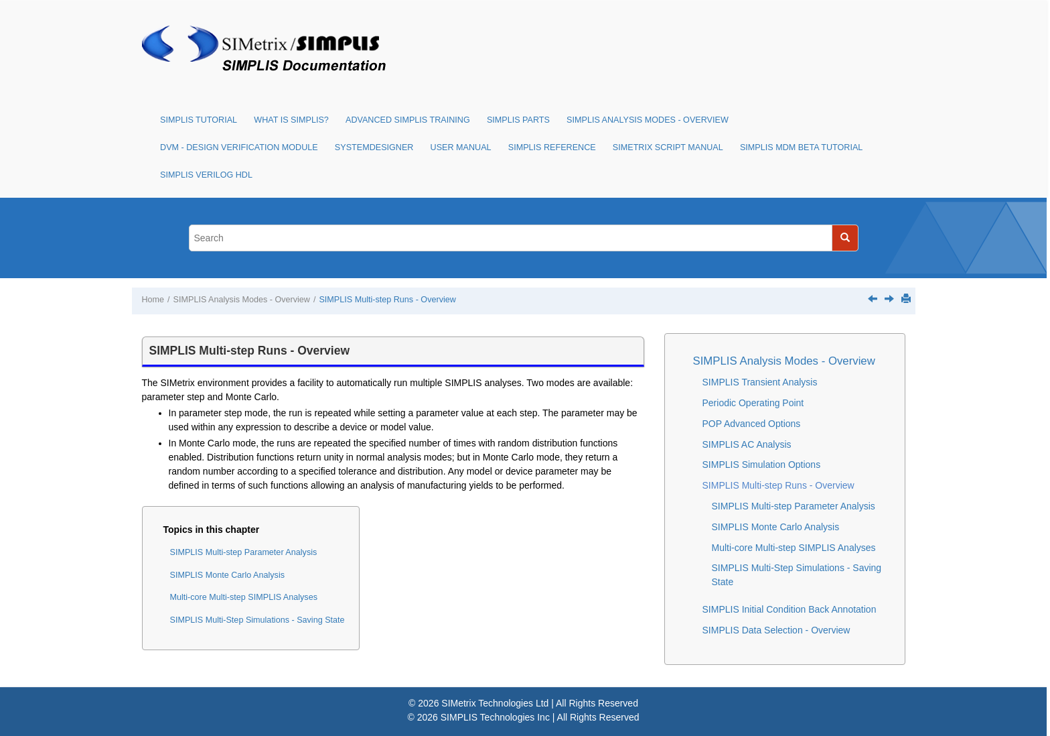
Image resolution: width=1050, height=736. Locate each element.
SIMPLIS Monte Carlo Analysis (227, 575)
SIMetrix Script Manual (668, 147)
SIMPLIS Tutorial (198, 120)
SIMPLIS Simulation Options (761, 464)
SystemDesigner (374, 147)
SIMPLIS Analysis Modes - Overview (648, 120)
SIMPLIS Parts (518, 120)
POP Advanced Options (751, 423)
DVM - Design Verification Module (239, 147)
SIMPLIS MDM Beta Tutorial (801, 147)
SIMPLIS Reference (552, 147)
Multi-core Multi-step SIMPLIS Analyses (243, 597)
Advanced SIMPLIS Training (408, 120)
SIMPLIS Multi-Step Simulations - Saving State (257, 620)
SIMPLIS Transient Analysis (760, 382)
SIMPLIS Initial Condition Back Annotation (789, 609)
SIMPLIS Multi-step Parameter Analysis (243, 552)
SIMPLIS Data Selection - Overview (776, 630)
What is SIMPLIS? (291, 120)
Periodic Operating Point (753, 402)
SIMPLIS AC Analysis (747, 444)
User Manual (461, 147)
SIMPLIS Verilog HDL (206, 175)
